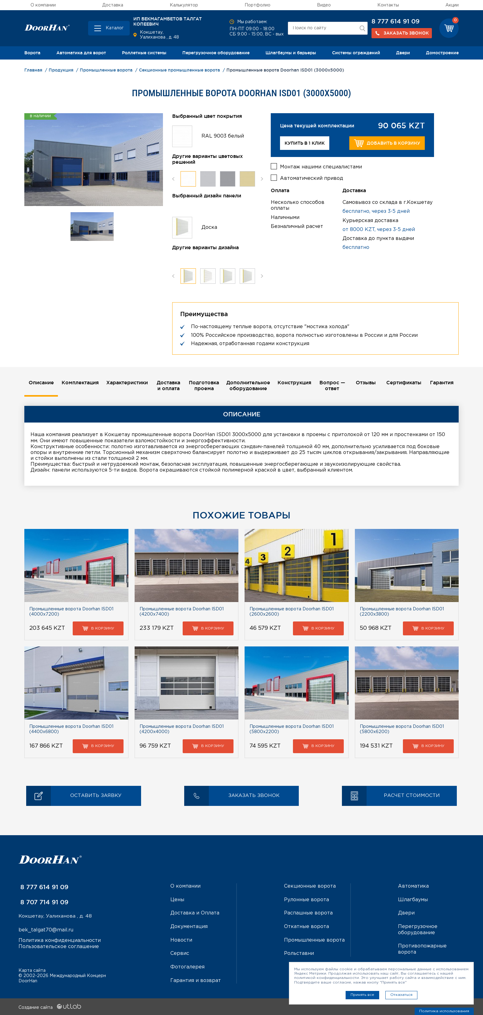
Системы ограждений (356, 52)
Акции (452, 5)
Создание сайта (49, 1007)
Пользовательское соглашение (58, 947)
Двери (403, 52)
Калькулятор (184, 5)
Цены (177, 899)
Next (262, 179)
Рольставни (299, 953)
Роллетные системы (144, 52)
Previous (173, 179)
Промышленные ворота (314, 940)
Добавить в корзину (387, 143)
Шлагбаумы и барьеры (291, 52)
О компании (43, 5)
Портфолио (257, 5)
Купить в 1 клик (305, 143)
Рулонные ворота (306, 899)
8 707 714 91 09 (43, 902)
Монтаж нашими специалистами (321, 166)
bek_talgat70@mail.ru (45, 930)
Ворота (32, 52)
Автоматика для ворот (81, 52)
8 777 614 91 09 (395, 21)
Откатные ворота (306, 926)
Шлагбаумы (413, 899)
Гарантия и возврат (195, 979)
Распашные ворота (308, 913)
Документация (189, 926)
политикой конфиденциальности (326, 978)
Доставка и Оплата (194, 913)
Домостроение (442, 52)
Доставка (112, 5)
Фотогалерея (187, 966)
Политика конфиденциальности (59, 941)
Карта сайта (32, 970)
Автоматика (413, 886)
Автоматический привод (311, 177)
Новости (181, 940)
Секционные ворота (310, 886)
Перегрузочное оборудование (216, 52)
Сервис (179, 953)
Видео (324, 5)
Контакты (388, 5)
